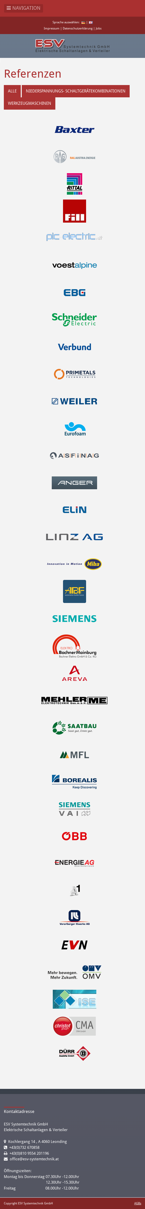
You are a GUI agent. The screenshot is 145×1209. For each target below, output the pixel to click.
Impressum (52, 28)
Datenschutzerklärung (77, 28)
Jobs (98, 28)
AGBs (137, 1203)
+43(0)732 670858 (24, 1147)
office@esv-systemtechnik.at (34, 1159)
